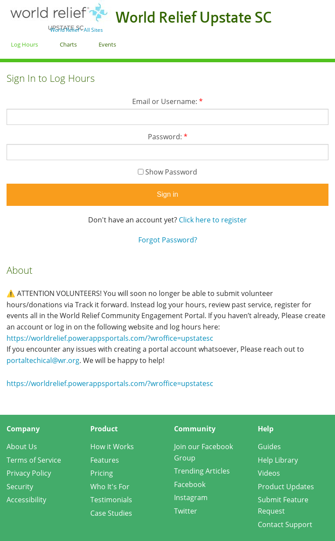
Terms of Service (34, 460)
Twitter (185, 511)
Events (107, 44)
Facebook (189, 484)
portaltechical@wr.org (43, 360)
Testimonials (111, 499)
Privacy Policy (29, 473)
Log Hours (24, 44)
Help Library (278, 460)
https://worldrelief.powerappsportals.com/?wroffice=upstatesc (110, 338)
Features (104, 460)
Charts (68, 44)
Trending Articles (202, 471)
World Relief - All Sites (76, 30)
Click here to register (213, 220)
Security (20, 486)
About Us (22, 446)
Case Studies (111, 513)
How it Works (112, 446)
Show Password (167, 172)
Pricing (101, 473)
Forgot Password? (167, 240)
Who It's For (110, 486)
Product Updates (286, 486)
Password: (168, 136)
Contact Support (285, 524)
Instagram (191, 497)
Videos (269, 473)
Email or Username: (167, 101)
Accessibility (26, 499)
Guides (269, 446)
